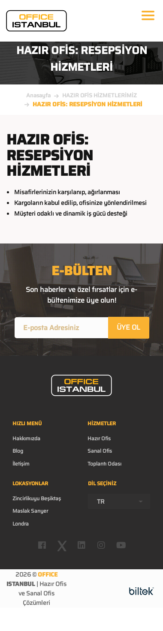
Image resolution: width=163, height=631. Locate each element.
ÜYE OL (128, 327)
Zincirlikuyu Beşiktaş (36, 498)
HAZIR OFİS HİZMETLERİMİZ (99, 95)
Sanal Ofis (100, 451)
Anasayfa (38, 95)
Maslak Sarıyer (30, 511)
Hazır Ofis (99, 438)
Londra (20, 524)
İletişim (21, 464)
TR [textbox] (101, 501)
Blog (17, 451)
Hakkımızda (26, 438)
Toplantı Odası (104, 464)
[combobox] (119, 501)
